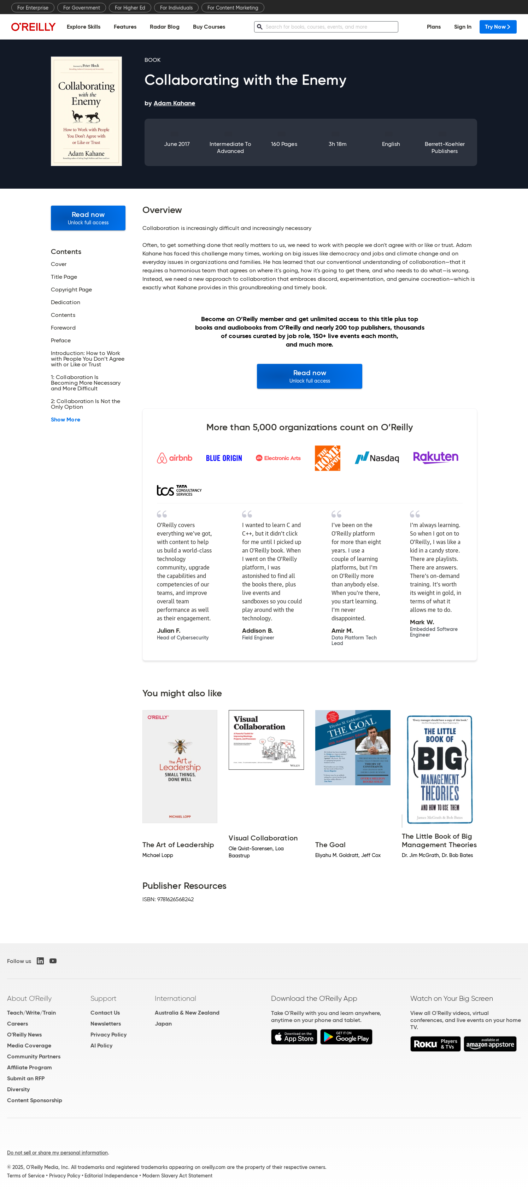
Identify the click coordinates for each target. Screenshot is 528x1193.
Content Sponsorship (34, 1100)
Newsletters (105, 1023)
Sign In (462, 26)
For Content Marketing (232, 8)
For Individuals (176, 8)
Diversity (18, 1089)
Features (125, 26)
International (175, 998)
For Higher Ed (130, 8)
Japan (163, 1023)
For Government (81, 8)
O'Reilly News (24, 1034)
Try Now (498, 26)
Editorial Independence (111, 1176)
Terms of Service (26, 1176)
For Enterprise (32, 8)
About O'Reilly (29, 998)
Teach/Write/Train (31, 1012)
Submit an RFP (26, 1078)
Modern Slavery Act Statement (177, 1176)
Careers (17, 1023)
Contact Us (105, 1012)
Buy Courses (209, 26)
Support (103, 998)
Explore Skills (83, 26)
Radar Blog (165, 26)
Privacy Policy (108, 1034)
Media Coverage (29, 1045)
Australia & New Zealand (187, 1012)
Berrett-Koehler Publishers (445, 147)
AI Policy (101, 1045)
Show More (65, 420)
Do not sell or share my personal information (57, 1153)
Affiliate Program (29, 1067)
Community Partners (33, 1056)
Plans (434, 26)
